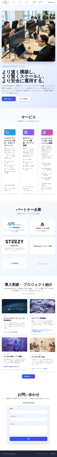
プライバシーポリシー (43, 454)
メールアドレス (13, 416)
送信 (28, 439)
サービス (14, 2)
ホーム (8, 2)
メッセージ (12, 424)
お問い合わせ (41, 2)
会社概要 (34, 2)
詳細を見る (28, 376)
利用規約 (52, 454)
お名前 (11, 408)
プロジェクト (27, 2)
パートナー (20, 2)
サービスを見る (23, 99)
